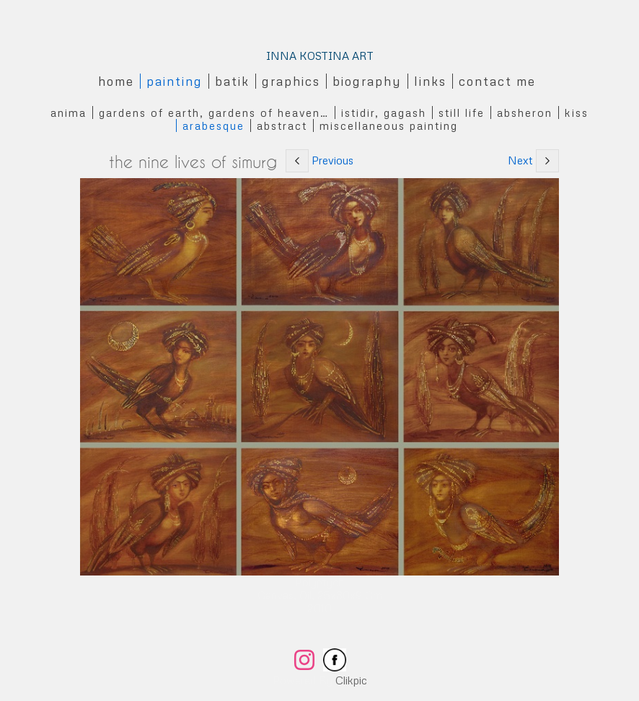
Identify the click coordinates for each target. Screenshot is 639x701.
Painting (174, 81)
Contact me (497, 81)
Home (116, 81)
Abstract (282, 125)
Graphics (291, 81)
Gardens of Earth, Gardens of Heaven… (214, 112)
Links (430, 81)
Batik (232, 81)
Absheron (524, 112)
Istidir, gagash (383, 112)
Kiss (577, 112)
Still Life (462, 112)
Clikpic (351, 680)
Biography (367, 81)
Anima (68, 112)
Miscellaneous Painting (389, 125)
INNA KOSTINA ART (320, 55)
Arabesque (213, 125)
